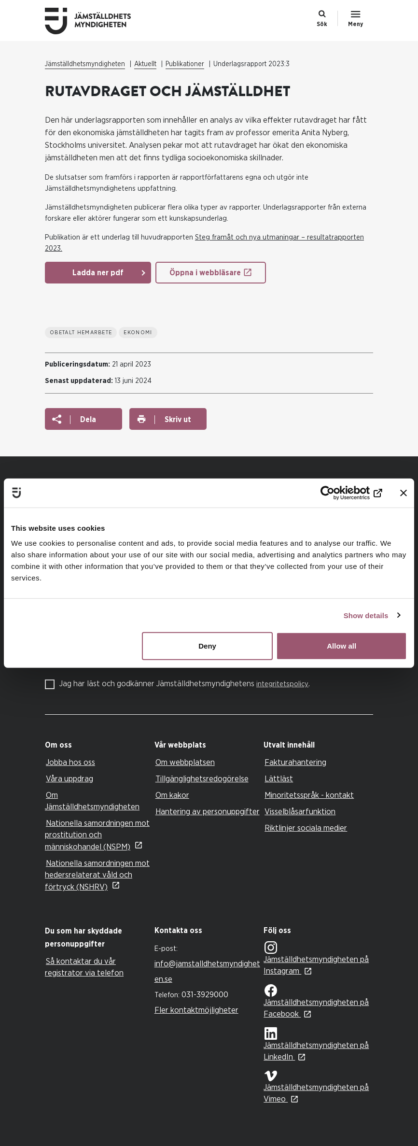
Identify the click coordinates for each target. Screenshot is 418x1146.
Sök (322, 24)
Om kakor (172, 795)
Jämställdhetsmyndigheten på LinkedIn (316, 1044)
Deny (207, 646)
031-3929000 (204, 994)
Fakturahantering (295, 762)
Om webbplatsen (185, 762)
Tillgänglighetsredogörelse (202, 779)
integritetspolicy (282, 684)
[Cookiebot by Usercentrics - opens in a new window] (340, 492)
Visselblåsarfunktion (300, 811)
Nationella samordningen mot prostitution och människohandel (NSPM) (97, 835)
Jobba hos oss (70, 762)
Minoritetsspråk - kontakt (309, 795)
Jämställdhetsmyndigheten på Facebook (316, 1001)
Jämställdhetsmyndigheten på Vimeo (316, 1087)
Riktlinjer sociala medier (306, 828)
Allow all (341, 646)
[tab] (97, 745)
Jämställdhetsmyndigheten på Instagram (316, 958)
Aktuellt (145, 64)
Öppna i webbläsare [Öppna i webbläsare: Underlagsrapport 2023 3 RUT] (205, 273)
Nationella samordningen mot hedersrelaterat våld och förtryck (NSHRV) (97, 875)
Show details (366, 615)
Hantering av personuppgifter (207, 811)
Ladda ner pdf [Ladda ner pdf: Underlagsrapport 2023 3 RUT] (98, 273)
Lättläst (279, 779)
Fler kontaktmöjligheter (196, 1010)
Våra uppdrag (69, 779)
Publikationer (185, 64)
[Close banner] (403, 492)
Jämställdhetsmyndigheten (85, 64)
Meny (355, 24)
